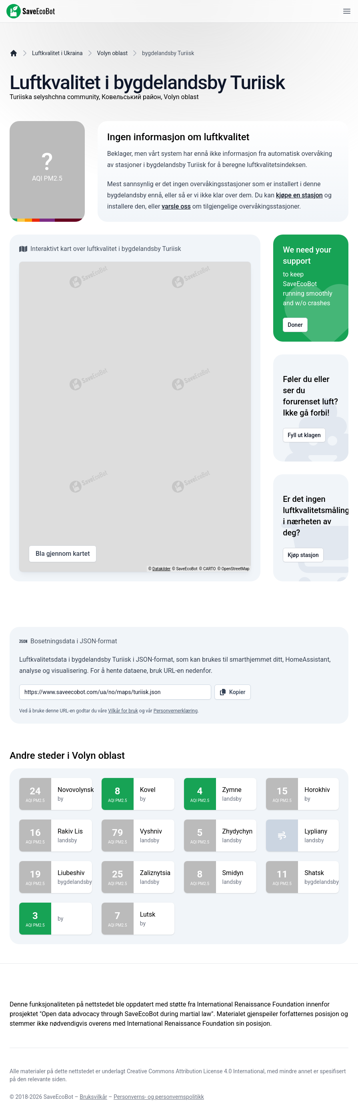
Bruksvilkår (93, 1097)
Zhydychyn (237, 831)
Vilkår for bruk (123, 711)
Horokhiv (318, 790)
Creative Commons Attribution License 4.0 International (195, 1071)
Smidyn (236, 873)
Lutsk (154, 914)
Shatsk (321, 873)
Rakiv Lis (72, 831)
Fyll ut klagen (304, 435)
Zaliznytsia (155, 873)
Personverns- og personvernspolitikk (159, 1097)
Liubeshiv (75, 873)
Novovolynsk (76, 790)
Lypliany (318, 831)
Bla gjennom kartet (62, 553)
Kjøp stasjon (303, 555)
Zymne (236, 790)
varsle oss (176, 206)
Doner (295, 325)
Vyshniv (154, 831)
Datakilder (161, 569)
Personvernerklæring (176, 711)
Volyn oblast (112, 53)
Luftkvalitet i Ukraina (57, 53)
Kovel (154, 790)
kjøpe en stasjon (299, 195)
